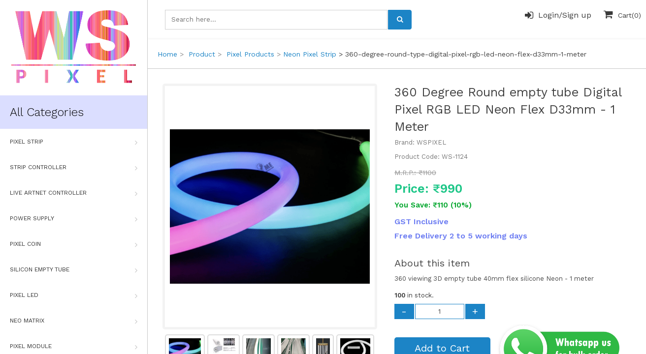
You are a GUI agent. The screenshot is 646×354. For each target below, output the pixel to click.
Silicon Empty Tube (73, 270)
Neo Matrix (73, 321)
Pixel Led (73, 295)
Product (202, 54)
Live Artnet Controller (73, 193)
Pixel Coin (73, 244)
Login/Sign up (558, 15)
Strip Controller (73, 168)
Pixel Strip (73, 142)
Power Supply (73, 219)
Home (167, 54)
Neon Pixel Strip (309, 54)
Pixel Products (250, 54)
